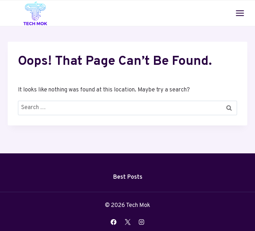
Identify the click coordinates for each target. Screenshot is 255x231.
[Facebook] (113, 222)
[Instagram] (141, 222)
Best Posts (127, 177)
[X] (127, 222)
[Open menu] (239, 13)
